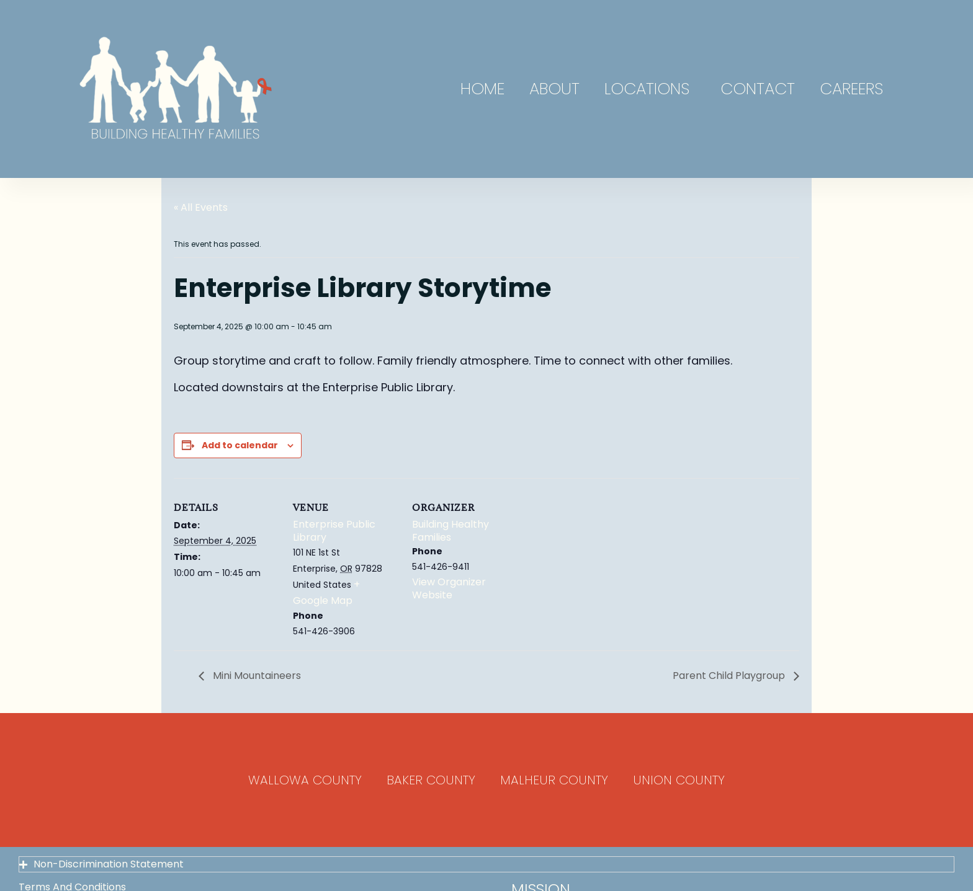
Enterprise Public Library (334, 530)
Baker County (431, 780)
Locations (650, 89)
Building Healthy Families (450, 530)
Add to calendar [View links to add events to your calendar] (240, 445)
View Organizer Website (449, 588)
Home (482, 89)
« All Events (201, 207)
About (554, 89)
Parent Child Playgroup (730, 675)
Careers (851, 89)
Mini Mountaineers (255, 675)
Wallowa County (305, 780)
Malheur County (554, 780)
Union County (679, 780)
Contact (757, 89)
